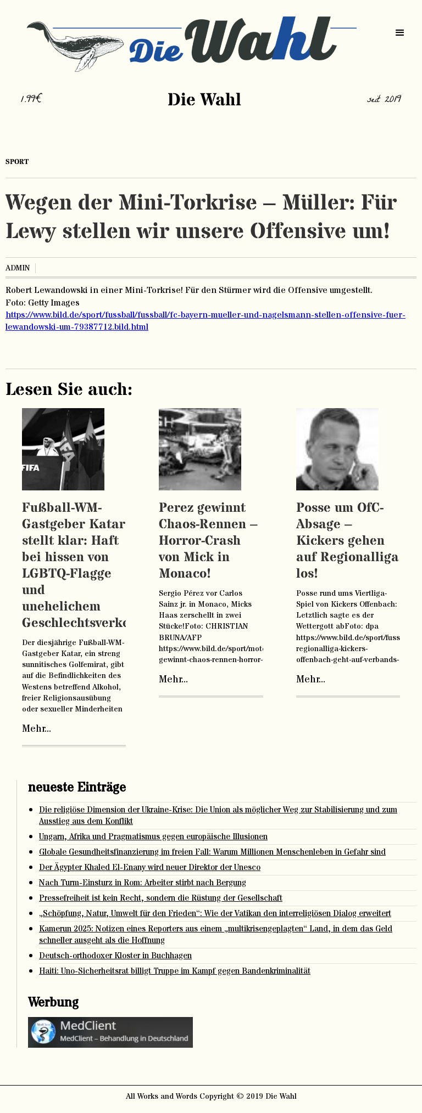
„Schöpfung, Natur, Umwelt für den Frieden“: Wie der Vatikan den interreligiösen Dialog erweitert (215, 913)
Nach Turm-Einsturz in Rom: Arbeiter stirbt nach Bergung (142, 883)
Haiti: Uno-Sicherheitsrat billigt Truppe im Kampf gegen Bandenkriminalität (174, 971)
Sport (17, 162)
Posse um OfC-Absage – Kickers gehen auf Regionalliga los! (347, 541)
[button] (400, 32)
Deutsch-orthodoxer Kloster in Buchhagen (115, 956)
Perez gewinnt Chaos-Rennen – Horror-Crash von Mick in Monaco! (208, 541)
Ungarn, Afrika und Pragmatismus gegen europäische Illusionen (153, 837)
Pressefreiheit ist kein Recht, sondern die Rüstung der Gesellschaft (160, 898)
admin (17, 268)
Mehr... (36, 729)
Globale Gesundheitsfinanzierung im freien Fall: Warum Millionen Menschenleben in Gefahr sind (212, 852)
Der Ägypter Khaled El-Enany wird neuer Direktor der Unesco (149, 867)
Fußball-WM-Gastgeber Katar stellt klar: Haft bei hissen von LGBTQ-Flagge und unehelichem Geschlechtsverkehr (82, 565)
